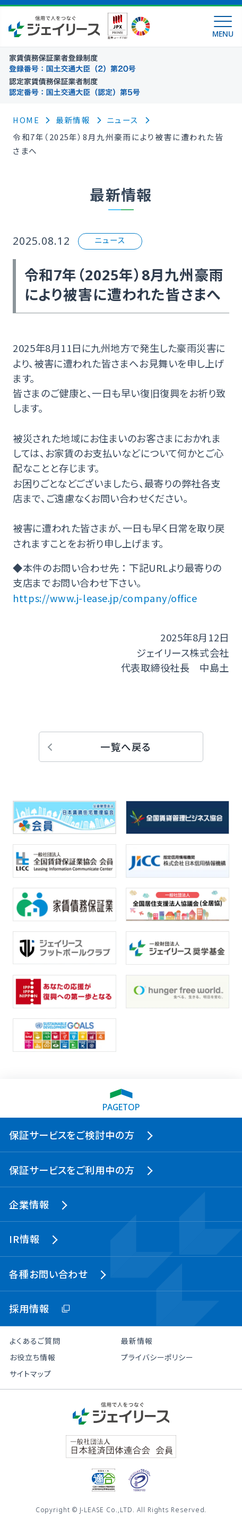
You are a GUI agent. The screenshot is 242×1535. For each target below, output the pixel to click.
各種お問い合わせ (48, 1274)
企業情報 (29, 1204)
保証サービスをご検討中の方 (72, 1135)
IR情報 (24, 1239)
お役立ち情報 (32, 1357)
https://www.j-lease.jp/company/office (105, 598)
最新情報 (137, 1340)
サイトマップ (30, 1373)
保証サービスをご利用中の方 (72, 1170)
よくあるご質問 (35, 1340)
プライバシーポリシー (157, 1357)
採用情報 (29, 1308)
